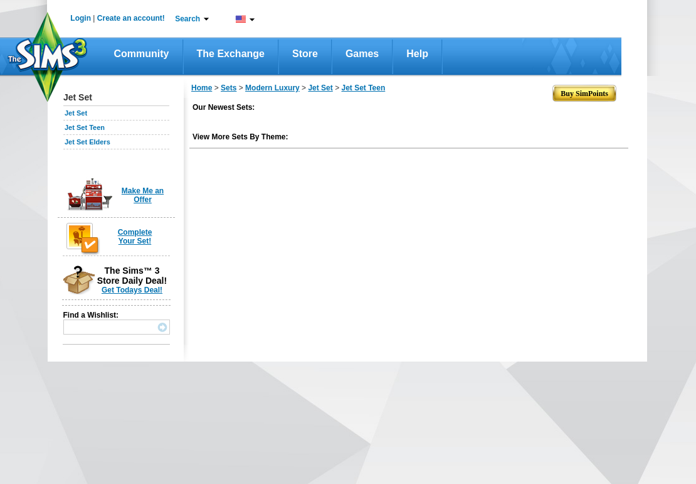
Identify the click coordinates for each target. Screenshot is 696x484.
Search (187, 18)
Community (141, 53)
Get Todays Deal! (132, 290)
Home (201, 87)
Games (362, 53)
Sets (228, 87)
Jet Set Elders (87, 142)
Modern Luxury (272, 87)
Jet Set (76, 113)
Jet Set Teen (85, 127)
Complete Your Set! (135, 236)
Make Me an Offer (143, 195)
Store (305, 53)
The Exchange (231, 53)
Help (417, 53)
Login (80, 18)
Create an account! (131, 18)
